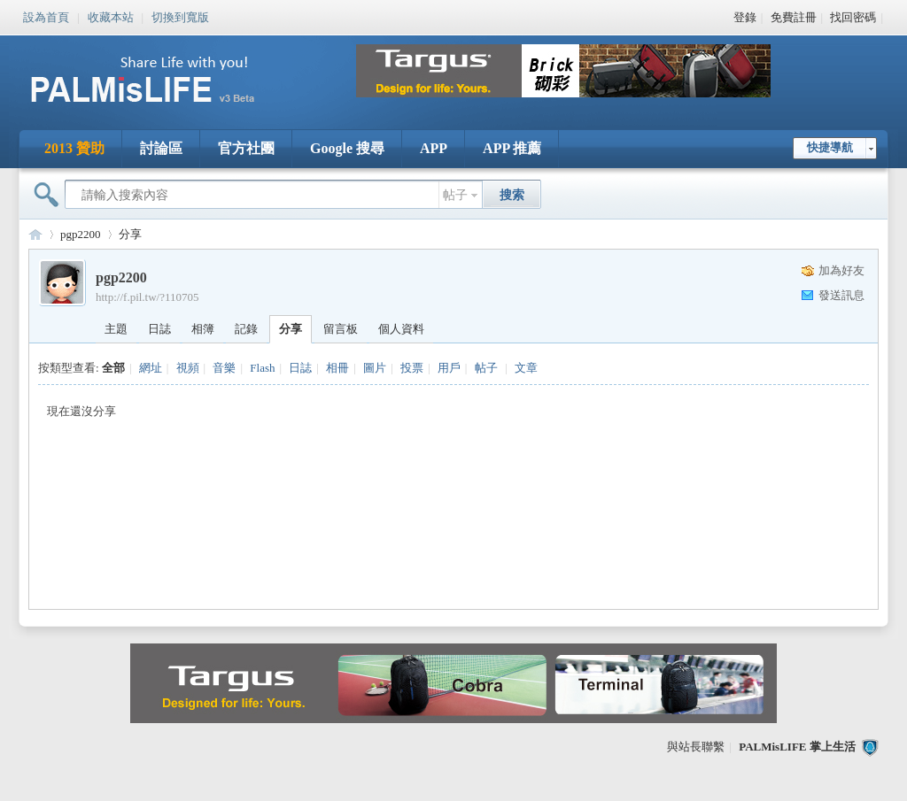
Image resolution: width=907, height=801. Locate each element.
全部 (113, 367)
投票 (411, 367)
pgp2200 (80, 234)
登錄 (744, 17)
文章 (526, 367)
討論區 (161, 148)
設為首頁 (46, 16)
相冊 (337, 367)
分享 (130, 234)
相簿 (202, 328)
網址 (150, 367)
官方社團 (246, 148)
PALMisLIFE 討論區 (35, 234)
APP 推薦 (512, 148)
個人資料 (401, 328)
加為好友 (841, 270)
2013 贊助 (74, 148)
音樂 (224, 367)
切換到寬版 (180, 16)
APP (433, 148)
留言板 (340, 328)
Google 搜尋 (347, 148)
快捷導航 (830, 147)
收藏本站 (111, 16)
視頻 (187, 367)
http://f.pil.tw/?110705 (147, 297)
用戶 (449, 367)
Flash (262, 367)
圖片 (374, 367)
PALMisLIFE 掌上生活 (797, 746)
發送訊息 (841, 295)
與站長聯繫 (696, 746)
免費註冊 (794, 17)
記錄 (246, 328)
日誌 (159, 328)
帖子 (455, 195)
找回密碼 (853, 17)
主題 (116, 328)
